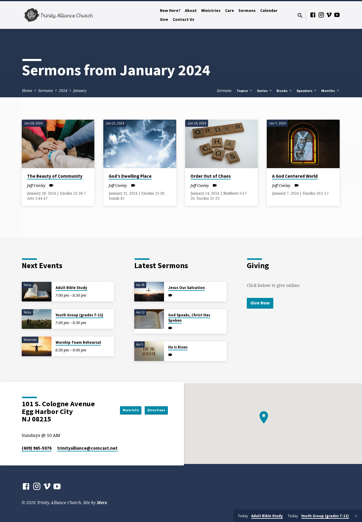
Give (164, 19)
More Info (119, 410)
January (80, 90)
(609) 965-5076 (37, 448)
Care (229, 10)
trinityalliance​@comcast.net (87, 448)
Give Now (261, 303)
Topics (245, 90)
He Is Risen (178, 347)
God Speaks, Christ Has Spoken (189, 317)
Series (265, 90)
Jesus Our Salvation (186, 287)
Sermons (247, 10)
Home (27, 90)
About (191, 10)
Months (330, 90)
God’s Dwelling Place (130, 176)
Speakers (307, 90)
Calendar (268, 10)
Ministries (211, 10)
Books (285, 90)
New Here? (170, 10)
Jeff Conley (36, 185)
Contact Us (183, 19)
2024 (63, 90)
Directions (153, 410)
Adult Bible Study (71, 287)
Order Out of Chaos (211, 176)
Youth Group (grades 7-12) (79, 315)
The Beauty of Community (54, 176)
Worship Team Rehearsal (78, 342)
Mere (102, 502)
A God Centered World (295, 176)
